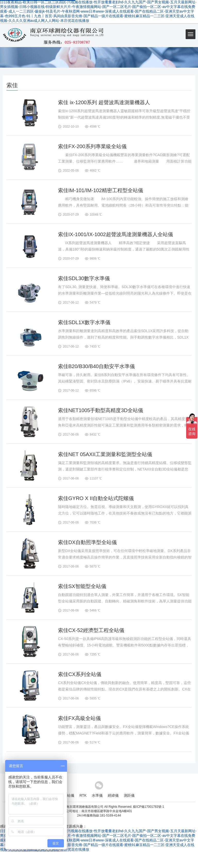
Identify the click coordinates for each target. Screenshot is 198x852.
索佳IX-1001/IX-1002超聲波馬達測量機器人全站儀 (115, 234)
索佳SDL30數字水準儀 (84, 278)
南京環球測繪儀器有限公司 (84, 807)
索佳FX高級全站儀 (79, 718)
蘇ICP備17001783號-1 (148, 807)
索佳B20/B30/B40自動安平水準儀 (96, 366)
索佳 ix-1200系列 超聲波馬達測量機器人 (104, 102)
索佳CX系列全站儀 (79, 674)
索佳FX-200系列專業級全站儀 (92, 146)
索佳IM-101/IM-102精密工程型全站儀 (100, 190)
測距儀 (129, 795)
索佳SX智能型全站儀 (82, 586)
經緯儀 (113, 795)
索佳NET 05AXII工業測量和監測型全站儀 (105, 454)
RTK (83, 795)
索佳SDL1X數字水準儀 (84, 322)
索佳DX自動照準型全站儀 (87, 542)
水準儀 (97, 795)
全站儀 (68, 795)
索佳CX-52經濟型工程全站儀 (91, 630)
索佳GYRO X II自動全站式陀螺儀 (96, 498)
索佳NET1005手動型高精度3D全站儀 (100, 410)
